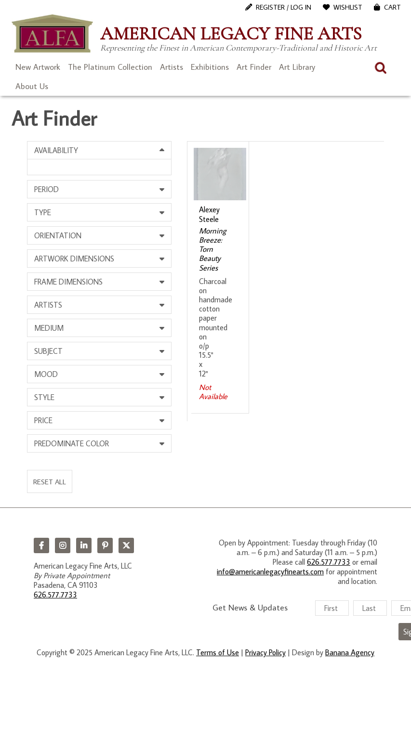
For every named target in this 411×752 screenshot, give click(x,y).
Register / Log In (283, 7)
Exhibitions (210, 67)
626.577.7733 (55, 594)
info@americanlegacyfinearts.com (270, 571)
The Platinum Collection (110, 67)
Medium (49, 328)
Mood (46, 374)
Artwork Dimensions (74, 258)
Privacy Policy (265, 652)
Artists (171, 67)
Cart (392, 7)
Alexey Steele (209, 214)
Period (46, 189)
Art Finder (254, 67)
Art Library (297, 67)
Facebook (41, 545)
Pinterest (105, 545)
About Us (31, 86)
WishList (347, 7)
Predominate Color (71, 443)
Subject (48, 351)
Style (44, 397)
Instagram (62, 545)
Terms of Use (217, 652)
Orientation (57, 235)
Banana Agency (349, 652)
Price (43, 420)
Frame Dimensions (68, 281)
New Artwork (37, 67)
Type (42, 212)
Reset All (49, 481)
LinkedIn (84, 545)
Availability (56, 150)
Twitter (126, 545)
